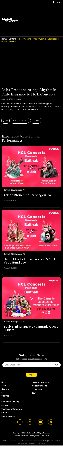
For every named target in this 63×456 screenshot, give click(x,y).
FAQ (3, 392)
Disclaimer (45, 436)
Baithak (5, 405)
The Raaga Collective (11, 409)
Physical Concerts (40, 382)
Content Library (10, 401)
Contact (5, 389)
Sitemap (5, 396)
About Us (5, 385)
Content (12, 39)
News (34, 393)
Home (4, 39)
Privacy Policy (35, 436)
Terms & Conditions (21, 436)
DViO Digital (41, 443)
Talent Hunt (37, 389)
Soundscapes (8, 416)
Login (59, 2)
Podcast (5, 412)
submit (56, 364)
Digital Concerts (39, 385)
